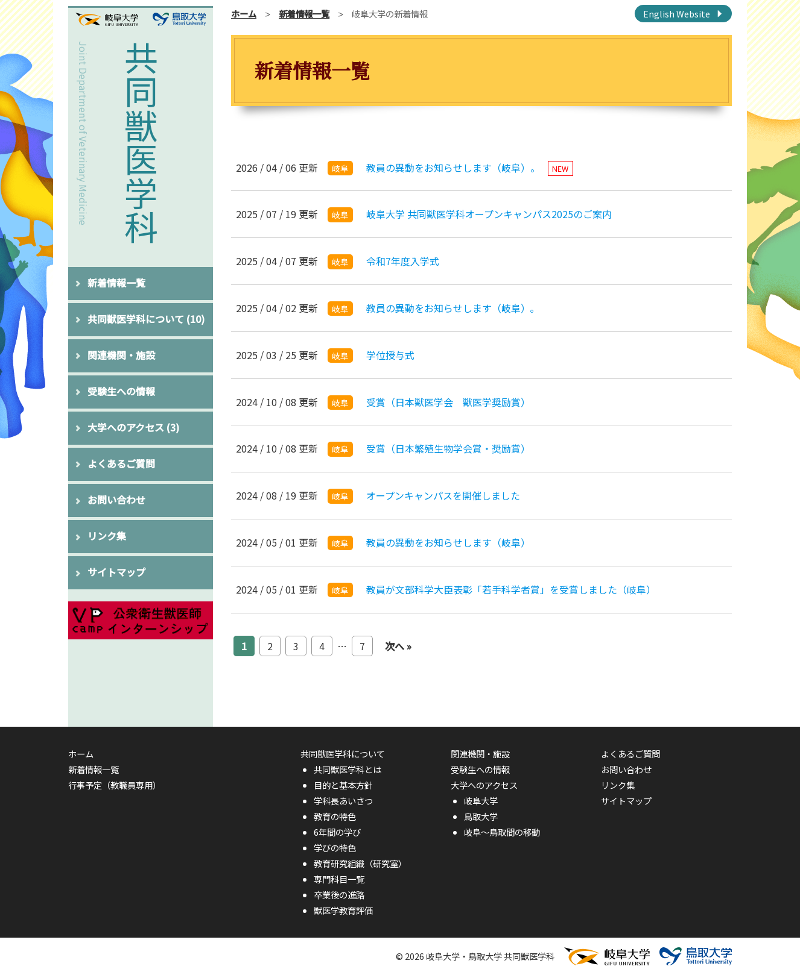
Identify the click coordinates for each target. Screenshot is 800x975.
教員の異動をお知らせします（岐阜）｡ (450, 308)
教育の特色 (335, 816)
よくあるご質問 (121, 463)
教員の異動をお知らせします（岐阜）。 (469, 167)
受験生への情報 (121, 391)
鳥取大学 (481, 816)
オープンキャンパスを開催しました (443, 495)
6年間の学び (337, 832)
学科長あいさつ (343, 800)
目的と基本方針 (343, 785)
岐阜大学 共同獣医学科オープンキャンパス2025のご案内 (489, 214)
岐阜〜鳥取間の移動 (502, 832)
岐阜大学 (481, 800)
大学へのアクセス (133, 427)
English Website (676, 13)
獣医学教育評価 (343, 910)
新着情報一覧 (116, 282)
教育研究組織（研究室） (360, 863)
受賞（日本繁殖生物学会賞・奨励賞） (448, 448)
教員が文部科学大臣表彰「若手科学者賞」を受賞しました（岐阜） (511, 589)
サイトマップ (116, 572)
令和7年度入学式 (402, 261)
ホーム (243, 13)
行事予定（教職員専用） (114, 785)
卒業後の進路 (339, 894)
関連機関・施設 (121, 355)
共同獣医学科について (146, 319)
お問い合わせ (116, 499)
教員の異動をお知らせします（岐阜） (448, 542)
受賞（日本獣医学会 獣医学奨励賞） (448, 402)
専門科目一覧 (339, 879)
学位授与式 (390, 355)
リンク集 (106, 535)
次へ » (398, 646)
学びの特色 (335, 847)
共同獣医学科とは (347, 769)
